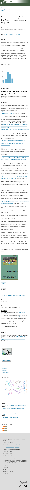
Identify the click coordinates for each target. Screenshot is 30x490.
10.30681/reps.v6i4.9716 (20, 336)
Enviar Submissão (6, 360)
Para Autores (4, 370)
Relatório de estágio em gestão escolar (9, 402)
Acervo (6, 7)
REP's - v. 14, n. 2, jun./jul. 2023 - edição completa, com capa (14, 405)
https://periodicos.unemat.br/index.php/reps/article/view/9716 (13, 339)
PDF (4, 283)
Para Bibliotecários (5, 372)
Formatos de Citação (5, 343)
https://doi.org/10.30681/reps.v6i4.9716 (12, 34)
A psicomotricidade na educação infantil (10, 417)
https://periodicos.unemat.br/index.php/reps (13, 444)
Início (2, 7)
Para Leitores (4, 368)
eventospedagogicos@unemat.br (12, 447)
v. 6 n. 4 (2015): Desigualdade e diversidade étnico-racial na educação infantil (14, 10)
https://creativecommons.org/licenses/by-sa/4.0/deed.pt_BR (12, 327)
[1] (19, 316)
